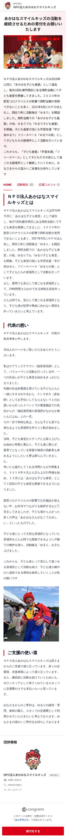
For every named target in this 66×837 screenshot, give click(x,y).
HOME (8, 184)
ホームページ (15, 789)
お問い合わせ (15, 780)
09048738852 (14, 784)
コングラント (22, 819)
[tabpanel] (33, 459)
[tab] (8, 184)
